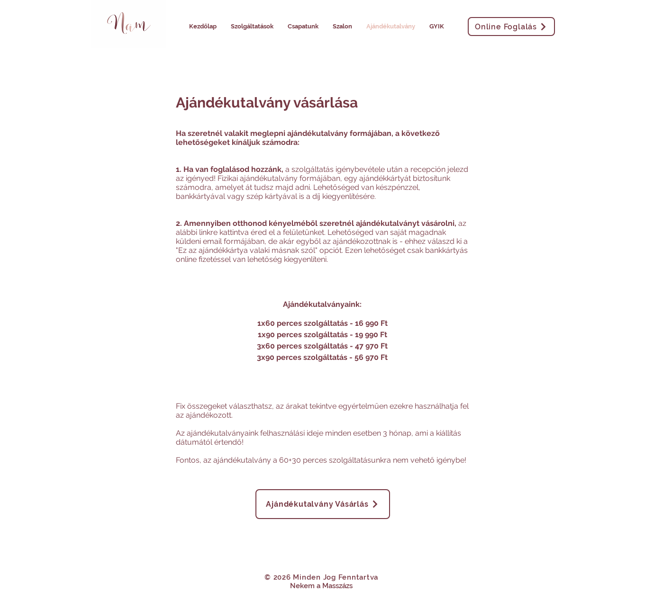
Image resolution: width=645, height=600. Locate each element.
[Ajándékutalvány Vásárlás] (322, 504)
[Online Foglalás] (511, 26)
